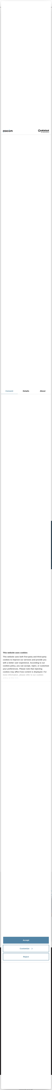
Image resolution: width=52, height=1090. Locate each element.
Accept (26, 940)
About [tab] (42, 391)
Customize (26, 948)
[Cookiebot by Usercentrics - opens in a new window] (38, 131)
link (16, 678)
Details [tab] (26, 391)
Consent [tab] (9, 391)
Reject (26, 957)
